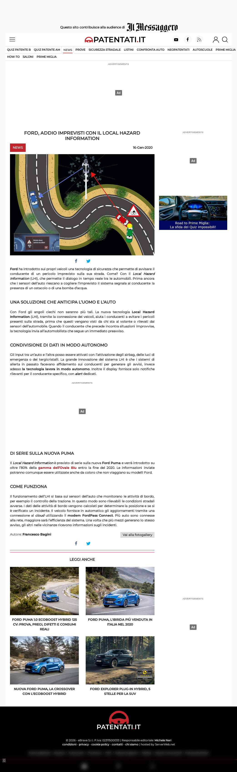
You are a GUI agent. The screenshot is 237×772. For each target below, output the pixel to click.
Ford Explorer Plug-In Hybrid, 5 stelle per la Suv (120, 691)
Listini (129, 49)
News (67, 50)
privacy (84, 744)
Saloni (28, 56)
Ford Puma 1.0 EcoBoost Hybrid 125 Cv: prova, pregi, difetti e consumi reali (44, 624)
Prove (80, 49)
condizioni (69, 744)
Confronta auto (150, 49)
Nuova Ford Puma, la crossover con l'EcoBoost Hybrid (44, 691)
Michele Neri (163, 740)
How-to (13, 56)
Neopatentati (178, 49)
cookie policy (100, 744)
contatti (117, 744)
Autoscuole (202, 49)
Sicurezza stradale (105, 49)
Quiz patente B (19, 49)
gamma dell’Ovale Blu (57, 468)
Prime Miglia (226, 49)
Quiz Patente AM (47, 49)
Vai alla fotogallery (137, 535)
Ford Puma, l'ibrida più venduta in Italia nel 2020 (120, 622)
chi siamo (131, 744)
